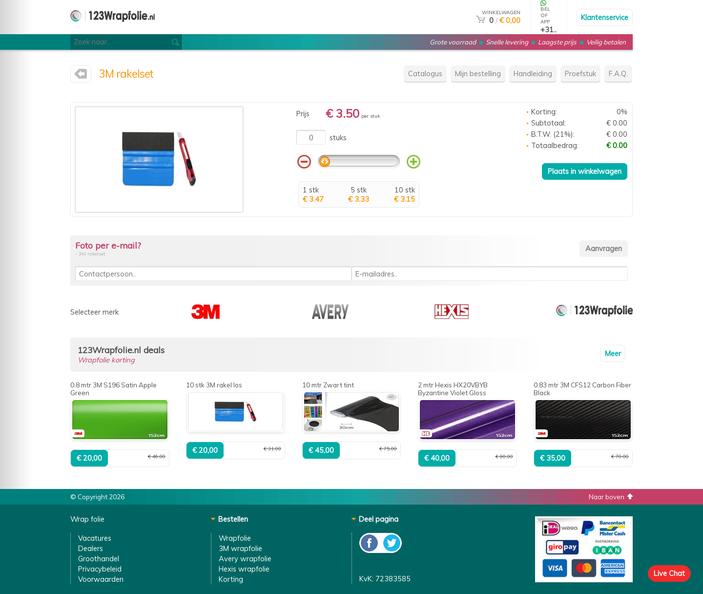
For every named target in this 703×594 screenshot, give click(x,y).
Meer (613, 353)
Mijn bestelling (478, 73)
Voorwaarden (101, 579)
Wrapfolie (235, 538)
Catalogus (425, 73)
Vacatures (94, 538)
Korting (231, 579)
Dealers (90, 548)
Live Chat (669, 573)
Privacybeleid (100, 568)
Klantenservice (604, 17)
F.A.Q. (618, 73)
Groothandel (98, 558)
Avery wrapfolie (245, 558)
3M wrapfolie (240, 548)
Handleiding (533, 73)
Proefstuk (580, 73)
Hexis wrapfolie (244, 568)
